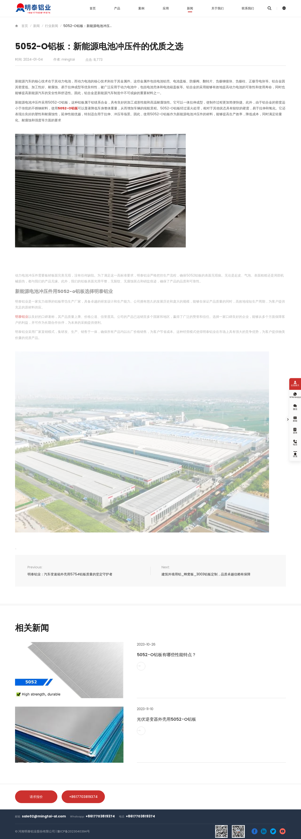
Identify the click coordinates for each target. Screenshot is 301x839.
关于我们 (217, 8)
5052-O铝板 (68, 108)
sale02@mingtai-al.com (44, 816)
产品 (117, 8)
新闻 (190, 8)
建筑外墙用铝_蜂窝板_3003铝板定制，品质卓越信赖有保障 (206, 574)
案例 (141, 8)
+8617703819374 (83, 796)
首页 (93, 8)
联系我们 (248, 8)
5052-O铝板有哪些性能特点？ (166, 655)
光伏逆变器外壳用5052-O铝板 (166, 719)
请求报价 (36, 796)
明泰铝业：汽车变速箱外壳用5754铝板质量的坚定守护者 (70, 574)
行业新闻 (51, 25)
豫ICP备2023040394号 (73, 831)
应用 (166, 8)
